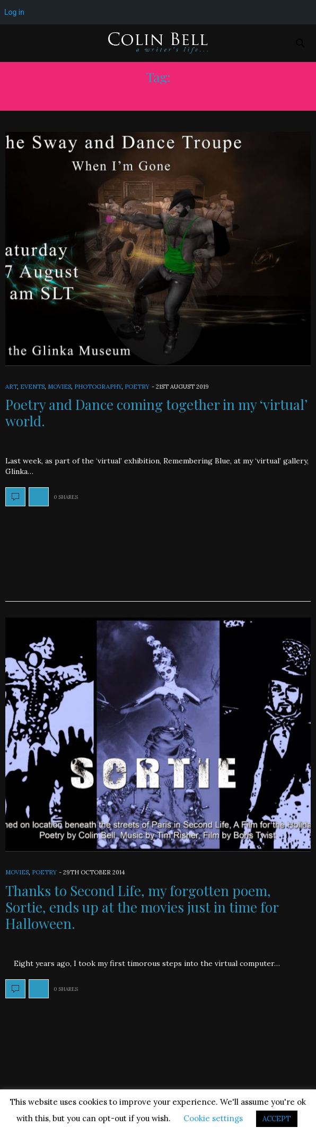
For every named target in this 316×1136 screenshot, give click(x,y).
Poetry (137, 386)
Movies (59, 386)
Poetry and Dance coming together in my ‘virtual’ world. (156, 412)
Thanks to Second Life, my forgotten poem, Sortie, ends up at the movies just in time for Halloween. (141, 907)
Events (32, 386)
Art (11, 386)
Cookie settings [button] (213, 1118)
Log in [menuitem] (14, 12)
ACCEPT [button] (276, 1118)
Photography (97, 386)
